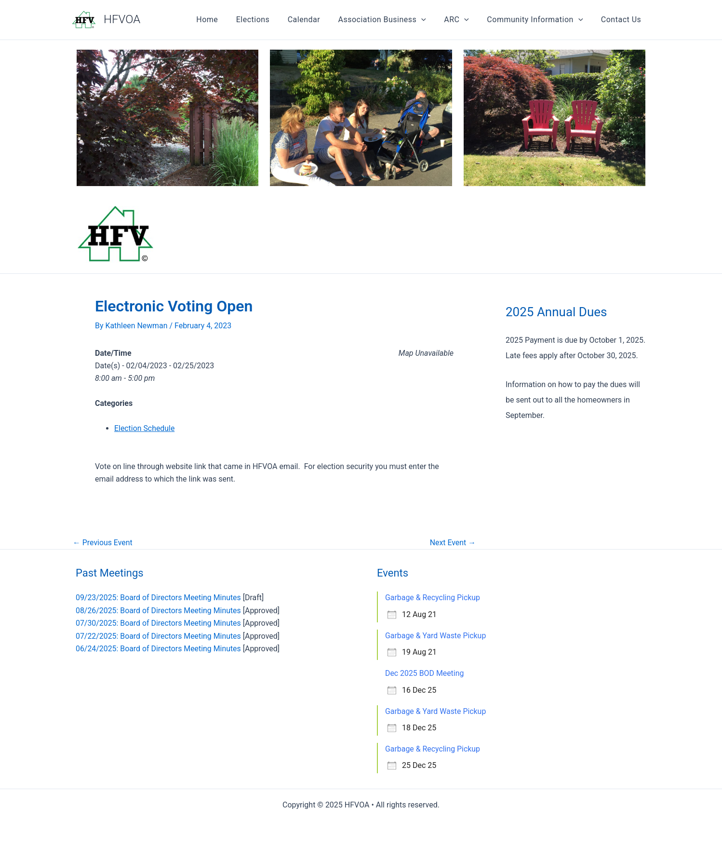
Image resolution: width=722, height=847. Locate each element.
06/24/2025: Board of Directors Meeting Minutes (159, 648)
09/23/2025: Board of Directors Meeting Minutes (159, 597)
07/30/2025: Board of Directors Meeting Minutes (159, 623)
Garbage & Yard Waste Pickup (436, 635)
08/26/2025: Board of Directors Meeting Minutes (159, 610)
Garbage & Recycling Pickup (433, 597)
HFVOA (122, 19)
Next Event (452, 543)
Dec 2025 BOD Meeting (425, 673)
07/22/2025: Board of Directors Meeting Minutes (159, 636)
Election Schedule (144, 428)
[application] (430, 19)
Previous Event (103, 543)
